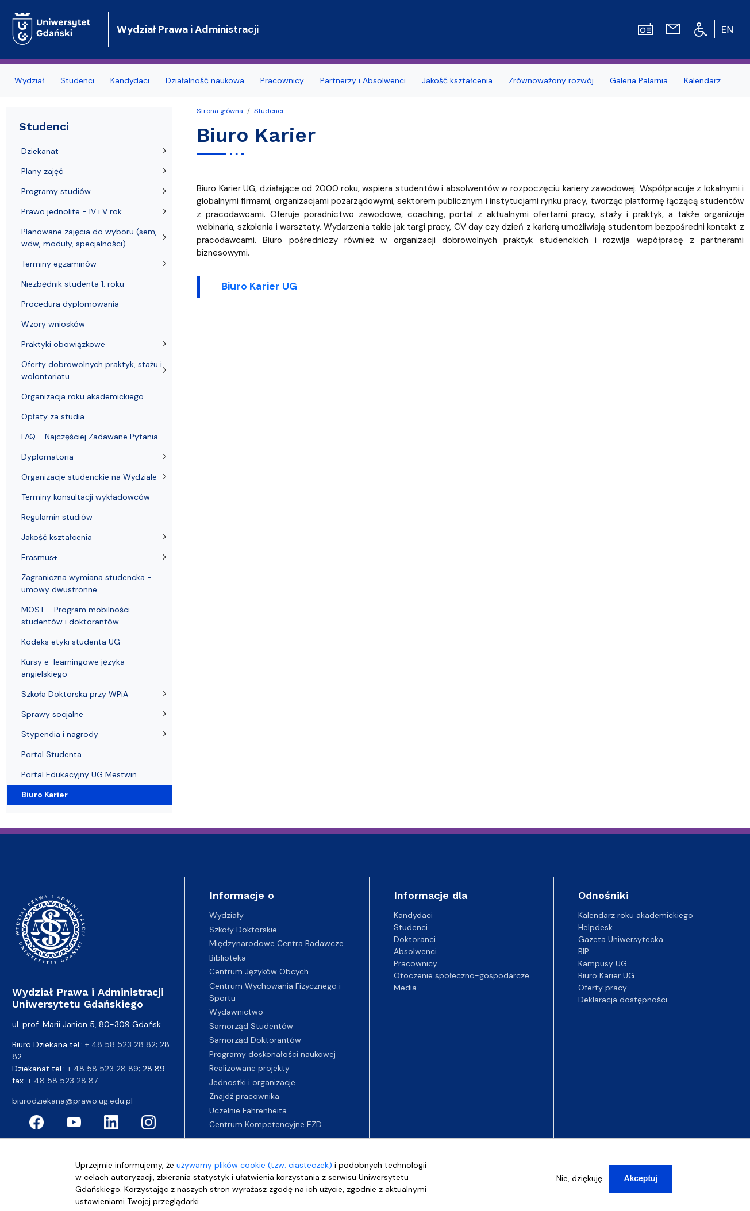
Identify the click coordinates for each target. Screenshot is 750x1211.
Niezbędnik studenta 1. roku (72, 284)
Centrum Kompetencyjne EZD (265, 1124)
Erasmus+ (39, 557)
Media (405, 987)
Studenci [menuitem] (77, 80)
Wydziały (226, 915)
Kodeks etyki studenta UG (70, 642)
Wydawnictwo (236, 1011)
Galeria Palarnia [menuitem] (639, 80)
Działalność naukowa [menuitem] (205, 80)
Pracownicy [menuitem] (282, 80)
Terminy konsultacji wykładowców (85, 497)
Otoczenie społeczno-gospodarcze (461, 975)
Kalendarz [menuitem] (702, 80)
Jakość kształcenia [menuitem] (457, 80)
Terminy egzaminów (59, 264)
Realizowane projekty (249, 1068)
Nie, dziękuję (579, 1180)
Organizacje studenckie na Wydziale (89, 477)
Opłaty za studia (52, 416)
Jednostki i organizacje (252, 1082)
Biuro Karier (44, 794)
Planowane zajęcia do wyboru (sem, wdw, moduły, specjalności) (89, 237)
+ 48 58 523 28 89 (103, 1068)
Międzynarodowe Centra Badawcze (276, 943)
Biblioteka (227, 957)
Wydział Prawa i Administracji (188, 29)
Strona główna (220, 110)
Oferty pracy (602, 987)
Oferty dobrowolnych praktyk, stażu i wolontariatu (91, 370)
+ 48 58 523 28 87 (63, 1080)
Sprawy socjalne (52, 714)
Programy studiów (56, 191)
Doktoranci (415, 939)
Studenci (268, 110)
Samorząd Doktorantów (255, 1040)
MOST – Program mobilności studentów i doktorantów (75, 615)
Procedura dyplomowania (70, 304)
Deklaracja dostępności (622, 999)
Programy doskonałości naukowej (272, 1054)
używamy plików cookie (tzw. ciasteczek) (254, 1167)
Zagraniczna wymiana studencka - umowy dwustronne (86, 583)
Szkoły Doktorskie (243, 929)
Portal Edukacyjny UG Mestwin (79, 774)
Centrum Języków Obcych (259, 971)
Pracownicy (415, 963)
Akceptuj (640, 1180)
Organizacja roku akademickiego (82, 396)
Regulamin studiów (57, 517)
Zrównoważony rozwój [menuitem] (551, 80)
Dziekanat (40, 151)
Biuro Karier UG (606, 975)
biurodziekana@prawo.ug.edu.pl (72, 1101)
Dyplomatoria (47, 457)
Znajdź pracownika (244, 1096)
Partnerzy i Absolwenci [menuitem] (363, 80)
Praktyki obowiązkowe (63, 344)
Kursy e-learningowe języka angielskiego (73, 668)
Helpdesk (595, 927)
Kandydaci (413, 915)
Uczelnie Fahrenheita (248, 1110)
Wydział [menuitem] (29, 80)
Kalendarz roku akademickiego (635, 915)
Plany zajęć (42, 171)
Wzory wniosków (53, 324)
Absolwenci (415, 951)
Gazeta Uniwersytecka (620, 939)
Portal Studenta (51, 754)
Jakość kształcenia (56, 537)
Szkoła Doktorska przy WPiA (74, 694)
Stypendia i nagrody (59, 734)
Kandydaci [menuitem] (129, 80)
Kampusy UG (602, 963)
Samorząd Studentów (251, 1026)
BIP (583, 951)
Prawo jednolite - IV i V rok (71, 211)
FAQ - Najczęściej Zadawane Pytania (89, 436)
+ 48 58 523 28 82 (120, 1044)
